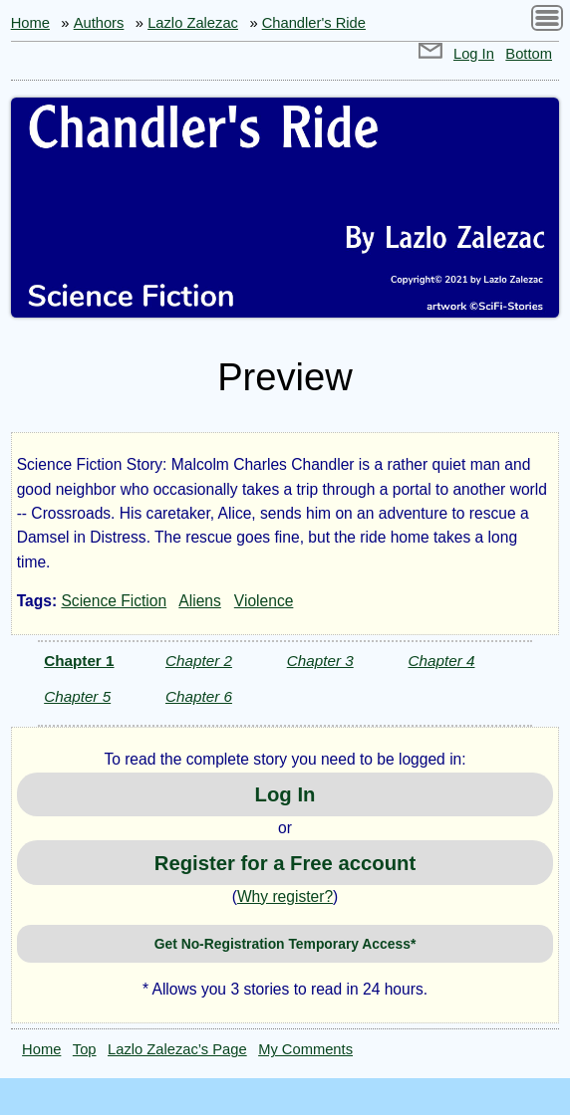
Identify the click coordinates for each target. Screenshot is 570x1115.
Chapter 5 (77, 696)
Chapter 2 (198, 660)
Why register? (285, 896)
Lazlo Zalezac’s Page (177, 1049)
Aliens (199, 600)
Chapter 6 (198, 696)
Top (85, 1049)
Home (30, 23)
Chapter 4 (441, 660)
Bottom (528, 54)
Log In (473, 54)
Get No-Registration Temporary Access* (285, 944)
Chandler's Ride (314, 23)
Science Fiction (113, 600)
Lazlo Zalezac (192, 23)
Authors (99, 23)
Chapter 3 (320, 660)
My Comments (305, 1049)
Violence (264, 600)
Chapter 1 (79, 660)
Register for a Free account (285, 863)
